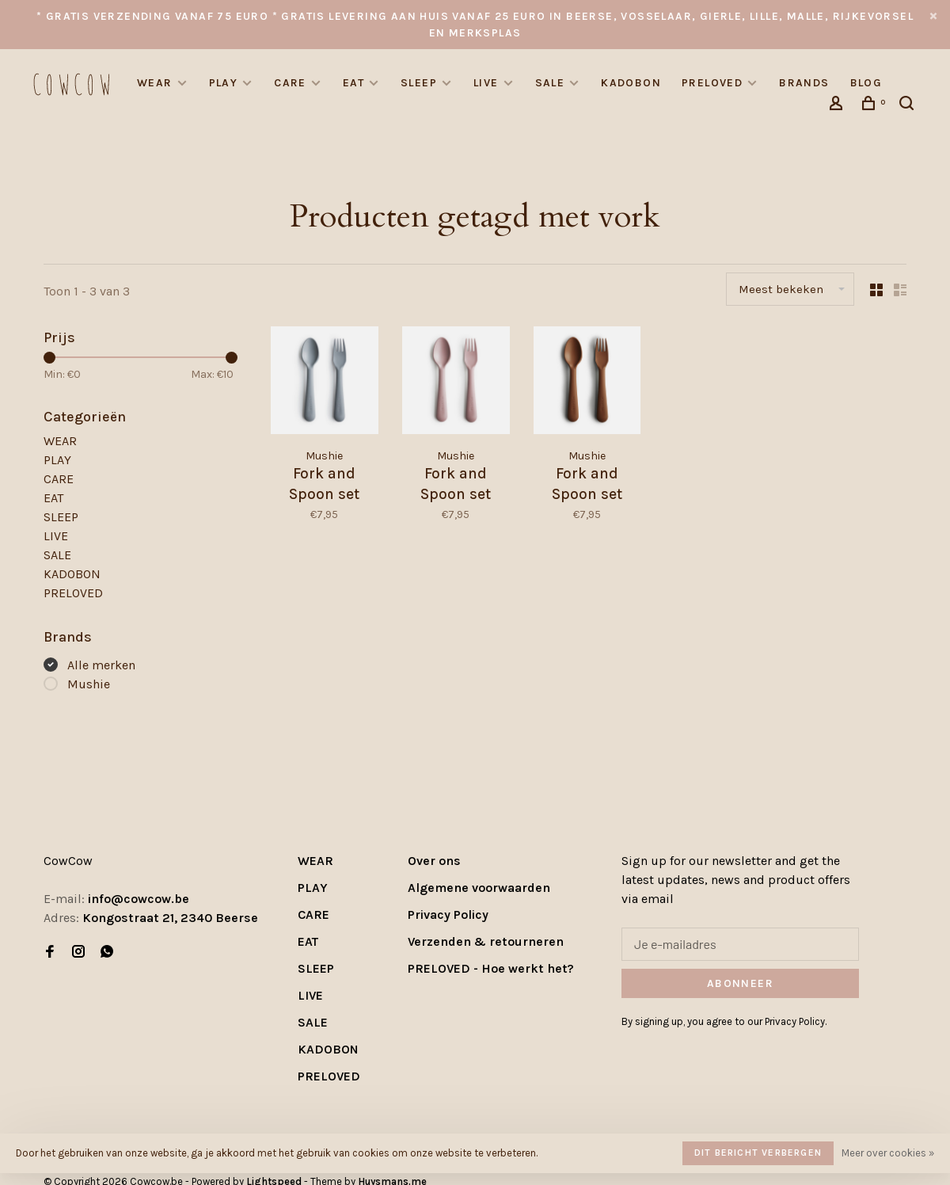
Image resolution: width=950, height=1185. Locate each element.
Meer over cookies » (888, 1153)
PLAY (223, 83)
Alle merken (101, 665)
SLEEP (419, 83)
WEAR (155, 83)
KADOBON (631, 83)
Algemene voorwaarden (479, 887)
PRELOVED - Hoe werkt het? (491, 968)
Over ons (434, 860)
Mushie (88, 684)
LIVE (486, 83)
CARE (290, 83)
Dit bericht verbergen (758, 1152)
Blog (866, 83)
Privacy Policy (448, 914)
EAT (353, 83)
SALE (550, 83)
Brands (804, 83)
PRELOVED (712, 83)
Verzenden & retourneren (486, 941)
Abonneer (740, 983)
